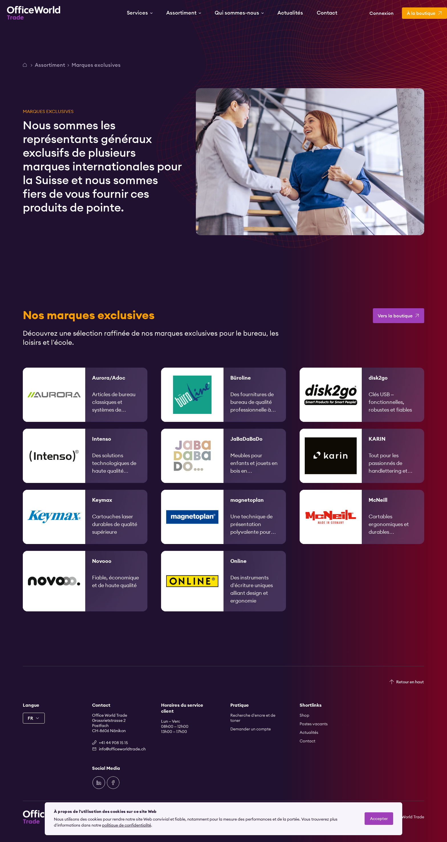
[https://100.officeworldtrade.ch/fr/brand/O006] (223, 589)
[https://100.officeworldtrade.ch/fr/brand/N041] (85, 589)
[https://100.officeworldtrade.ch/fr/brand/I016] (85, 464)
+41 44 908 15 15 (113, 742)
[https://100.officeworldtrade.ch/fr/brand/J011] (223, 464)
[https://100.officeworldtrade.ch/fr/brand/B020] (223, 403)
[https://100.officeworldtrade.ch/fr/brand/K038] (362, 464)
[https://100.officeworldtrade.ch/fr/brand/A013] (85, 403)
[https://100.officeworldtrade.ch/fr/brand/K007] (85, 525)
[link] (85, 403)
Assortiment (50, 65)
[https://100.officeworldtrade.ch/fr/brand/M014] (223, 525)
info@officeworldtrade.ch (122, 749)
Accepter (379, 818)
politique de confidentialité (126, 825)
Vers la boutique (395, 324)
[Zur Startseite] (33, 13)
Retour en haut (410, 681)
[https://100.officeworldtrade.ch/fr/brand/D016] (362, 403)
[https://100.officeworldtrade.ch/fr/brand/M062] (362, 525)
